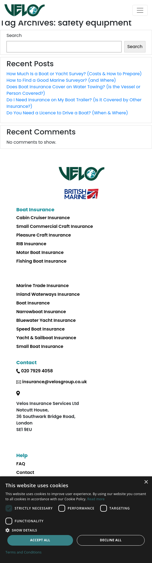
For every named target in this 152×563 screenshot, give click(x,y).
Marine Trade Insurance (42, 285)
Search (14, 35)
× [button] (146, 482)
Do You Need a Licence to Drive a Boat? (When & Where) (67, 113)
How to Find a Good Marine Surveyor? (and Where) (61, 80)
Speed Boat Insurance (40, 329)
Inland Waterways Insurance (48, 294)
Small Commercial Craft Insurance (54, 226)
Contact (25, 472)
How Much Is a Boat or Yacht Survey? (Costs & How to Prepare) (74, 74)
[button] (76, 530)
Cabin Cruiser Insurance (43, 218)
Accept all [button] (40, 540)
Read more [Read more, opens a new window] (96, 499)
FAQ (20, 464)
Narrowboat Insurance (41, 312)
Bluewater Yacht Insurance (46, 320)
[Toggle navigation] (140, 10)
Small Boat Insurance (39, 346)
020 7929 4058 (37, 371)
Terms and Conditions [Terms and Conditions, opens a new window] (23, 552)
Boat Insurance (33, 303)
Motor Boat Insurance (40, 252)
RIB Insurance (31, 244)
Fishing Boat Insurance (41, 261)
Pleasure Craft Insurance (43, 235)
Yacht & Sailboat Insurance (46, 338)
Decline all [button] (111, 540)
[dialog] (76, 519)
